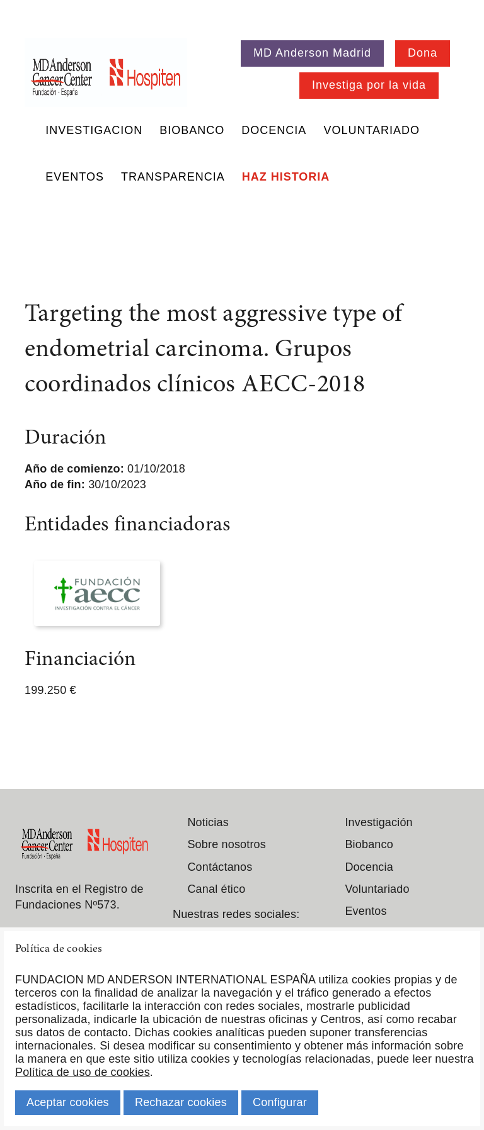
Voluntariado (371, 130)
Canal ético (216, 889)
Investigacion (93, 130)
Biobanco (191, 130)
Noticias (207, 822)
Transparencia (173, 177)
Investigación (378, 822)
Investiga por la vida (369, 85)
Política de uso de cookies (82, 1072)
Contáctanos (219, 867)
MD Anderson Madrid (312, 53)
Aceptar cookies (67, 1102)
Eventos (74, 177)
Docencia (273, 130)
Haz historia (286, 177)
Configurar (280, 1102)
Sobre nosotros (226, 844)
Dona (422, 53)
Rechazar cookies (181, 1102)
